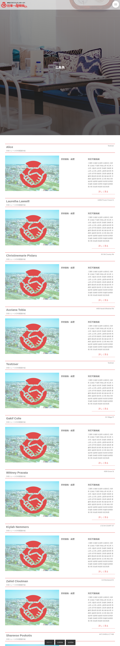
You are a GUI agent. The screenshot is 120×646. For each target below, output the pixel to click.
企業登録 (60, 642)
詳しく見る (103, 191)
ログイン (49, 642)
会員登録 (71, 642)
